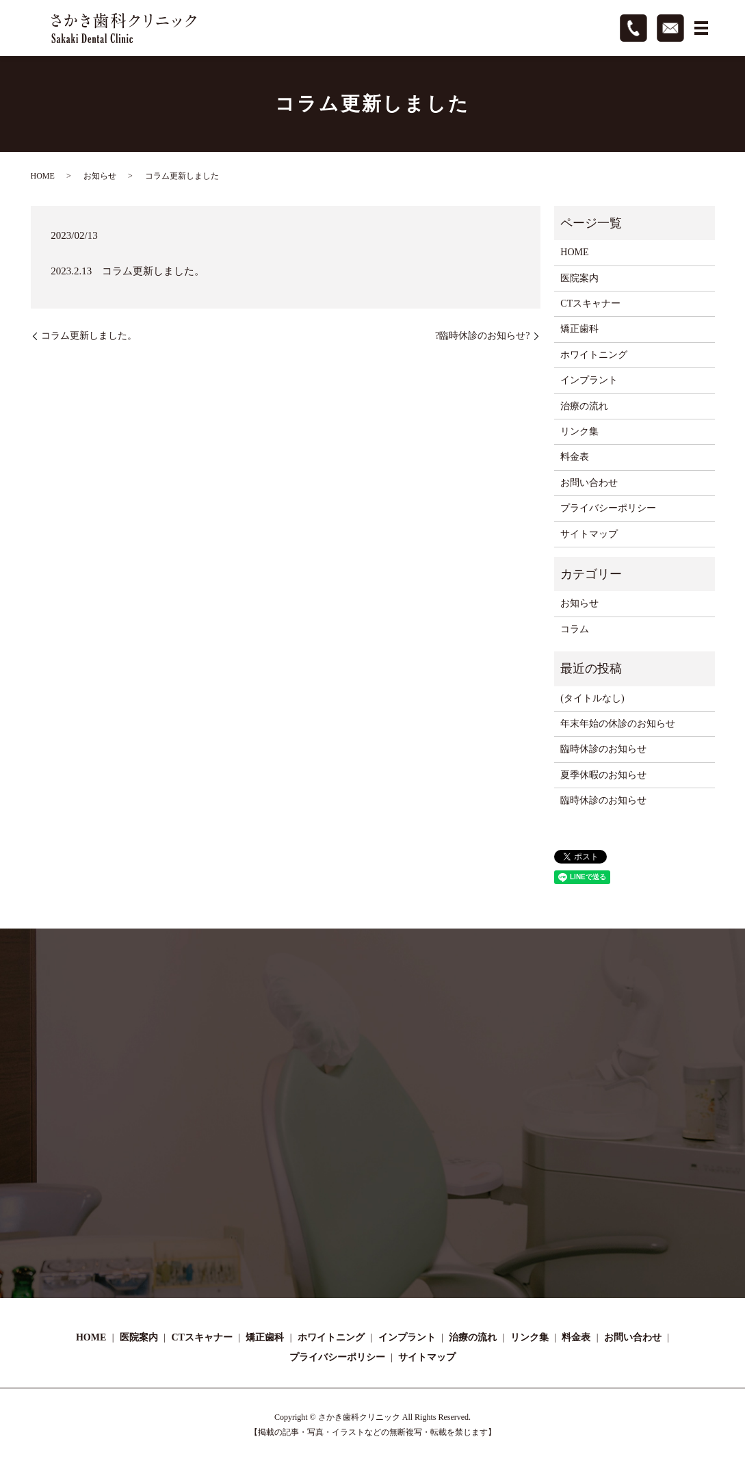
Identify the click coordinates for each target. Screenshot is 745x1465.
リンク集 (579, 431)
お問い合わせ (589, 483)
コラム (574, 629)
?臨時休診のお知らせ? (482, 335)
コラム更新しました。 (89, 335)
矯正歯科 (579, 329)
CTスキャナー (590, 303)
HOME (43, 176)
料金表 (574, 457)
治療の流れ (584, 406)
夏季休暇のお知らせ (603, 775)
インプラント (589, 380)
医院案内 (579, 278)
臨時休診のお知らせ (603, 749)
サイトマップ (589, 534)
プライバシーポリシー (608, 508)
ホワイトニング (593, 355)
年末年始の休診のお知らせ (617, 723)
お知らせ (99, 176)
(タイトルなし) (592, 698)
